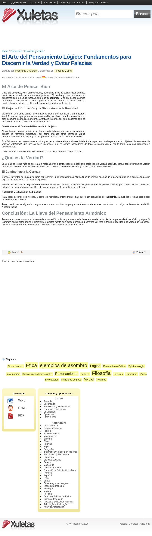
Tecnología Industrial (54, 486)
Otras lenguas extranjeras (56, 483)
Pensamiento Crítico (114, 366)
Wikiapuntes (75, 524)
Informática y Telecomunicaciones (60, 452)
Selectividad (49, 2)
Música (47, 491)
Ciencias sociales (52, 459)
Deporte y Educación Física (57, 496)
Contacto (133, 524)
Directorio (34, 2)
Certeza (84, 374)
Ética (31, 365)
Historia (47, 431)
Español (48, 475)
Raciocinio (131, 374)
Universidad (49, 411)
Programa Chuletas (99, 2)
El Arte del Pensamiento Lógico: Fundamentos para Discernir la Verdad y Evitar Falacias (66, 60)
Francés (48, 473)
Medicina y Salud (52, 467)
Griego (47, 480)
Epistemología (136, 366)
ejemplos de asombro (63, 365)
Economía (49, 457)
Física (47, 441)
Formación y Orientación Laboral (60, 470)
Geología (48, 488)
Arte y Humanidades (54, 507)
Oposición (49, 414)
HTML (17, 408)
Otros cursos (50, 417)
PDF (16, 416)
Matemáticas (50, 436)
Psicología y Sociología (55, 504)
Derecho (48, 462)
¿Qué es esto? (18, 2)
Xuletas (123, 524)
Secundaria (49, 404)
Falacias (118, 374)
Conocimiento (15, 366)
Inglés (47, 446)
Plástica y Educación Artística (58, 501)
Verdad (89, 379)
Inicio (4, 2)
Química (48, 444)
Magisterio (49, 465)
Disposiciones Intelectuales (37, 374)
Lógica (95, 366)
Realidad (101, 379)
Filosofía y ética (33, 51)
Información (13, 374)
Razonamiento (66, 374)
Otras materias (51, 425)
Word (16, 401)
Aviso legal (145, 524)
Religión (48, 494)
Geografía (49, 449)
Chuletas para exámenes (72, 2)
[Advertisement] (76, 37)
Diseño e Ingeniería (53, 499)
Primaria (48, 401)
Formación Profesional (55, 409)
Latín (46, 478)
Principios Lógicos (71, 379)
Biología (48, 438)
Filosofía (101, 373)
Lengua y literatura (53, 428)
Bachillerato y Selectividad (57, 406)
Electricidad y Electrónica (56, 454)
